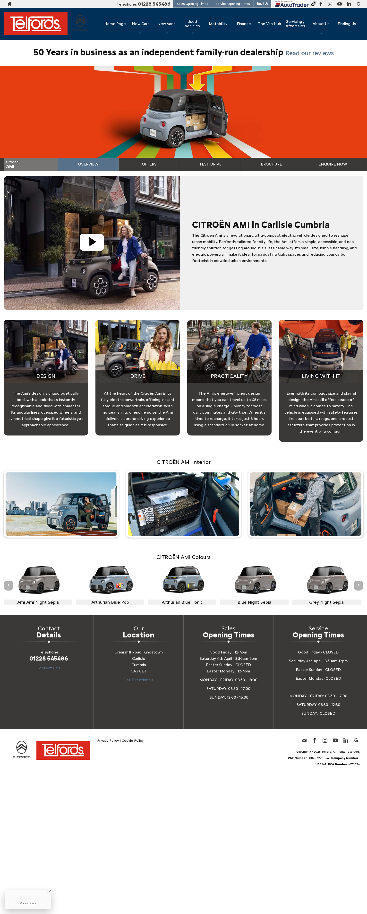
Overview (88, 164)
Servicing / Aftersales (295, 23)
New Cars (140, 23)
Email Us (262, 3)
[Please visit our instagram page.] (330, 4)
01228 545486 (154, 4)
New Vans (166, 23)
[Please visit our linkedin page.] (349, 4)
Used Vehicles (192, 23)
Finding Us (347, 23)
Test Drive (210, 164)
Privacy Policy (108, 741)
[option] (38, 585)
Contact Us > (48, 668)
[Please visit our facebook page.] (320, 4)
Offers (149, 164)
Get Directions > (138, 680)
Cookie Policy (133, 741)
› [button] (358, 585)
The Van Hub (269, 23)
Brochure (271, 164)
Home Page (115, 23)
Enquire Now (332, 164)
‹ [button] (8, 585)
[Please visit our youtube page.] (339, 4)
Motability (218, 23)
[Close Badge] (49, 891)
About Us (321, 23)
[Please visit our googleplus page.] (358, 4)
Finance (244, 23)
